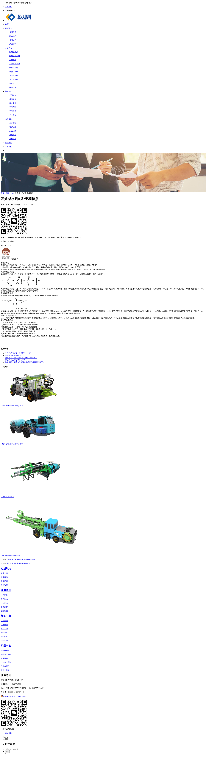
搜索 (7, 751)
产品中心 (8, 48)
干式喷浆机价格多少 (13, 355)
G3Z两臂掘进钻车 (7, 497)
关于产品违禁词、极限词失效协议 (18, 353)
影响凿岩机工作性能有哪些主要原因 (21, 559)
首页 (7, 24)
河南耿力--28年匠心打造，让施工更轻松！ (21, 358)
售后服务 (8, 143)
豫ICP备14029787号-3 (16, 692)
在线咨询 (9, 259)
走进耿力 (8, 28)
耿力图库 (8, 119)
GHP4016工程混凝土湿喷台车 (12, 406)
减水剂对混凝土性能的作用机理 (18, 563)
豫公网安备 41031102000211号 (13, 696)
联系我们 (8, 147)
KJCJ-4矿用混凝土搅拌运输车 (12, 444)
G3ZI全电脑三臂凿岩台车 (10, 555)
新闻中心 (8, 91)
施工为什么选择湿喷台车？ (15, 360)
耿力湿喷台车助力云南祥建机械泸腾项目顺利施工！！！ (26, 362)
